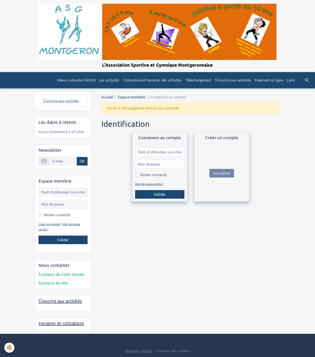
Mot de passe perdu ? (149, 184)
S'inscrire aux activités (233, 80)
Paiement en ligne (269, 80)
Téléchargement (198, 80)
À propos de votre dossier (61, 274)
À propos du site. (53, 283)
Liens (291, 80)
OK (82, 161)
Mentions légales (138, 351)
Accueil (107, 97)
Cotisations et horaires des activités (152, 80)
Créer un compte (49, 223)
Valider (159, 194)
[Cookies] (10, 348)
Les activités (109, 80)
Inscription (221, 173)
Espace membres (131, 97)
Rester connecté (154, 175)
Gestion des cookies (173, 351)
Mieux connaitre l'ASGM (76, 80)
